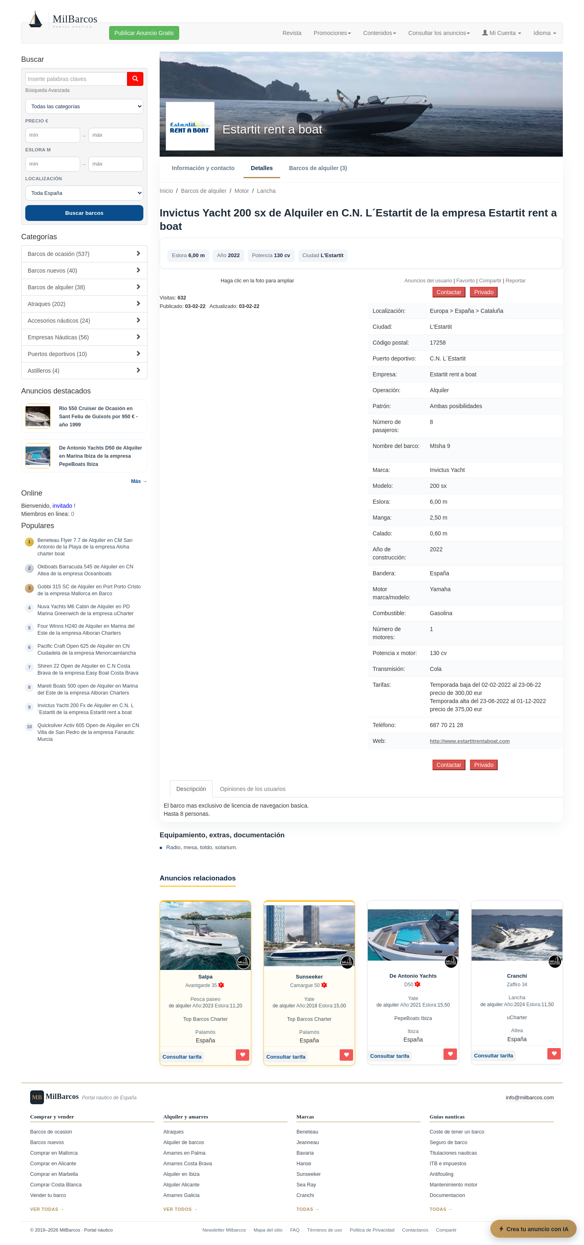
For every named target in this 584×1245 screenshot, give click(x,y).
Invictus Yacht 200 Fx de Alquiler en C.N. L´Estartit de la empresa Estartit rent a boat (85, 709)
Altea (517, 1030)
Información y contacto (203, 168)
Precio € (36, 120)
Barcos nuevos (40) (84, 270)
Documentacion (447, 1195)
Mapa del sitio (268, 1230)
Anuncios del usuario (428, 281)
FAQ (294, 1230)
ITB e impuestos (448, 1163)
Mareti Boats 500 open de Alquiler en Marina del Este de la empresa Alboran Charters (87, 689)
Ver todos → (180, 1209)
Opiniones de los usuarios (252, 789)
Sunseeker (309, 977)
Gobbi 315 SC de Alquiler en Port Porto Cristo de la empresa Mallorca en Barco (89, 590)
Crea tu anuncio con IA (533, 1229)
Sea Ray (306, 1185)
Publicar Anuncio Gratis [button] (144, 33)
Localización (43, 178)
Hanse (303, 1163)
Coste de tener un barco (457, 1132)
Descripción (191, 789)
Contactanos (415, 1230)
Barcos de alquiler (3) (318, 168)
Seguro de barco (448, 1142)
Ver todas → (47, 1209)
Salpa (205, 977)
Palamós (205, 1032)
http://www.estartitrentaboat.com (470, 741)
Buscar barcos (84, 213)
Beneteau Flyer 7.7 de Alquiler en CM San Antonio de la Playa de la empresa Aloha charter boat (84, 547)
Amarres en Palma (184, 1153)
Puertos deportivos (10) (84, 353)
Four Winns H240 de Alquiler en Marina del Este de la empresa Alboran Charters (85, 629)
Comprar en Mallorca (54, 1153)
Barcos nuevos (47, 1142)
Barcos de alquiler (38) (84, 287)
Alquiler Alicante (181, 1185)
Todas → (308, 1209)
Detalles (262, 168)
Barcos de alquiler (203, 191)
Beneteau (307, 1132)
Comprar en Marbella (54, 1174)
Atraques (173, 1132)
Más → (139, 481)
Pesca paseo (205, 999)
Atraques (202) (84, 303)
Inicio (166, 191)
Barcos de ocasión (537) (84, 253)
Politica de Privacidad (372, 1230)
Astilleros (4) (84, 370)
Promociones (332, 33)
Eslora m (38, 149)
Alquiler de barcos (183, 1142)
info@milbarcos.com (530, 1097)
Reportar (516, 281)
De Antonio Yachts (413, 976)
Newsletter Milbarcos (224, 1230)
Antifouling (441, 1174)
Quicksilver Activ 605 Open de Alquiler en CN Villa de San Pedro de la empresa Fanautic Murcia (88, 732)
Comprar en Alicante (53, 1163)
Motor (242, 191)
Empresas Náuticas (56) (84, 337)
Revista (292, 33)
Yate (309, 999)
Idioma (545, 33)
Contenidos (379, 33)
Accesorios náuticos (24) (84, 320)
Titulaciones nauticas (453, 1153)
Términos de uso (324, 1230)
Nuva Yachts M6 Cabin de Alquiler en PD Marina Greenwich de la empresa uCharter (85, 610)
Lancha (266, 191)
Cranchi (517, 976)
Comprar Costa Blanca (55, 1185)
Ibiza (413, 1031)
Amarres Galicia (181, 1195)
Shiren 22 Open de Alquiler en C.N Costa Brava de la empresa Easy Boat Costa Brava (87, 669)
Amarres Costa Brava (187, 1163)
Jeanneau (307, 1142)
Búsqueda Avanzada (47, 90)
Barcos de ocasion (51, 1132)
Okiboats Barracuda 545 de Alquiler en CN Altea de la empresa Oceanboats (85, 570)
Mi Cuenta (501, 33)
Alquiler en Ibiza (181, 1174)
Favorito (465, 281)
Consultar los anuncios (439, 33)
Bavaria (305, 1153)
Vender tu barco (48, 1195)
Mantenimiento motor (453, 1185)
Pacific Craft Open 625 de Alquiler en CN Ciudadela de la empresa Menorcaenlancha (86, 649)
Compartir (490, 281)
